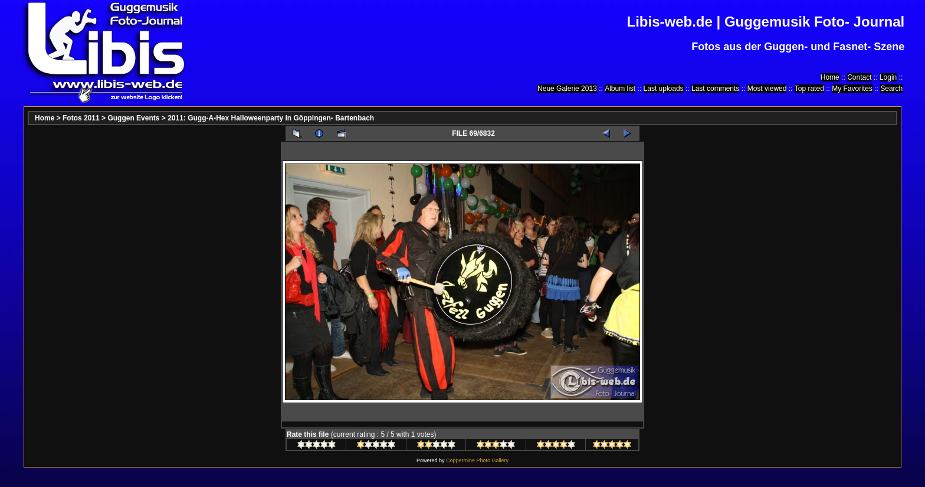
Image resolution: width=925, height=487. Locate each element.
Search (891, 88)
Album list (620, 88)
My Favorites (852, 88)
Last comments (715, 88)
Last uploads (664, 88)
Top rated (809, 88)
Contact (859, 77)
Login (888, 77)
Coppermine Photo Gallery (477, 460)
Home (830, 77)
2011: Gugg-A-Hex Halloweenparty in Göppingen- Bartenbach (271, 118)
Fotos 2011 (81, 118)
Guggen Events (133, 118)
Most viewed (767, 88)
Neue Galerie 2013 (567, 88)
